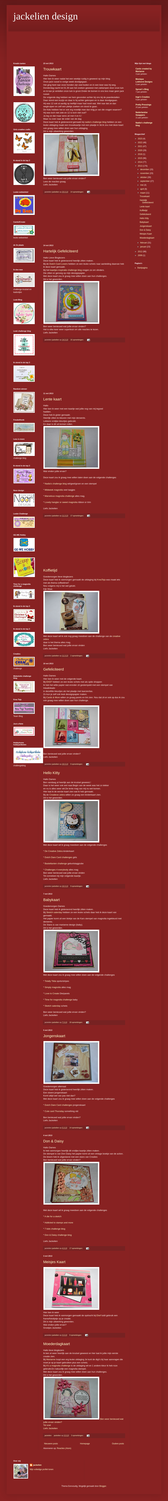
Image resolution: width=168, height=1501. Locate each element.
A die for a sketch (53, 1216)
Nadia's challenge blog (56, 483)
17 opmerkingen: (77, 516)
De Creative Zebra (54, 851)
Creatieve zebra (57, 794)
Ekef (98, 1315)
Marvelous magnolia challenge (59, 496)
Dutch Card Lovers (58, 264)
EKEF (49, 682)
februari (144, 243)
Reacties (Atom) (64, 1448)
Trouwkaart (52, 69)
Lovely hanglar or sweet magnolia (61, 502)
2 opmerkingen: (76, 656)
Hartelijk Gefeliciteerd (60, 251)
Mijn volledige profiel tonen (41, 1469)
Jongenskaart (54, 1036)
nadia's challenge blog (95, 122)
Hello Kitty (51, 773)
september (145, 181)
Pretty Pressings (143, 105)
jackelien (37, 1465)
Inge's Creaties (143, 97)
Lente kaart (52, 399)
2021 (140, 146)
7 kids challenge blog (55, 1229)
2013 (140, 166)
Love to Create (52, 993)
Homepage (85, 1443)
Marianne (50, 1359)
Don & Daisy (53, 1141)
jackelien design (45, 16)
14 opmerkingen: (77, 192)
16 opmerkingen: (77, 340)
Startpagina (142, 268)
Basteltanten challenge (56, 863)
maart (143, 193)
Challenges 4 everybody (56, 869)
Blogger (102, 1486)
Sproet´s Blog (142, 89)
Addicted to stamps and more (59, 1222)
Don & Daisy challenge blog (58, 1235)
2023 (140, 138)
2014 (140, 162)
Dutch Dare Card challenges (58, 857)
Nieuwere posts (51, 1443)
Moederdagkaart (56, 1344)
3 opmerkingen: (77, 1435)
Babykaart (51, 900)
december (145, 169)
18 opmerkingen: (76, 1022)
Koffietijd (50, 570)
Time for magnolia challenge (58, 999)
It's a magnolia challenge (58, 1365)
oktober (143, 177)
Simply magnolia (53, 987)
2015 (140, 158)
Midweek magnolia (54, 490)
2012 (140, 251)
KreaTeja (101, 579)
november (145, 173)
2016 (140, 154)
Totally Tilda (50, 981)
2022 (140, 142)
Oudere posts (118, 1443)
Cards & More (53, 697)
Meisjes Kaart (54, 1262)
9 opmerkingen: (76, 764)
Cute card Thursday (54, 1111)
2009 (140, 255)
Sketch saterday (54, 912)
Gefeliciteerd (53, 669)
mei (142, 185)
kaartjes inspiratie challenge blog (66, 270)
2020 (140, 150)
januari (143, 247)
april (142, 189)
